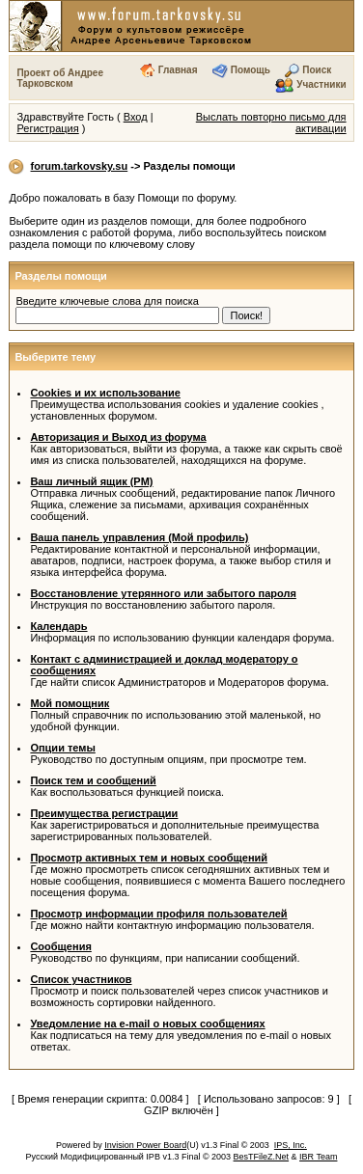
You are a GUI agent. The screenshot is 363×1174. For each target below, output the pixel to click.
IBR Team (318, 1156)
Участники (321, 84)
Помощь (250, 70)
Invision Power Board (145, 1145)
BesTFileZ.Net (262, 1156)
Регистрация (47, 128)
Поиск (316, 70)
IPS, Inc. (290, 1145)
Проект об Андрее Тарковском (59, 78)
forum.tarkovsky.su (79, 166)
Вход (136, 117)
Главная (178, 70)
